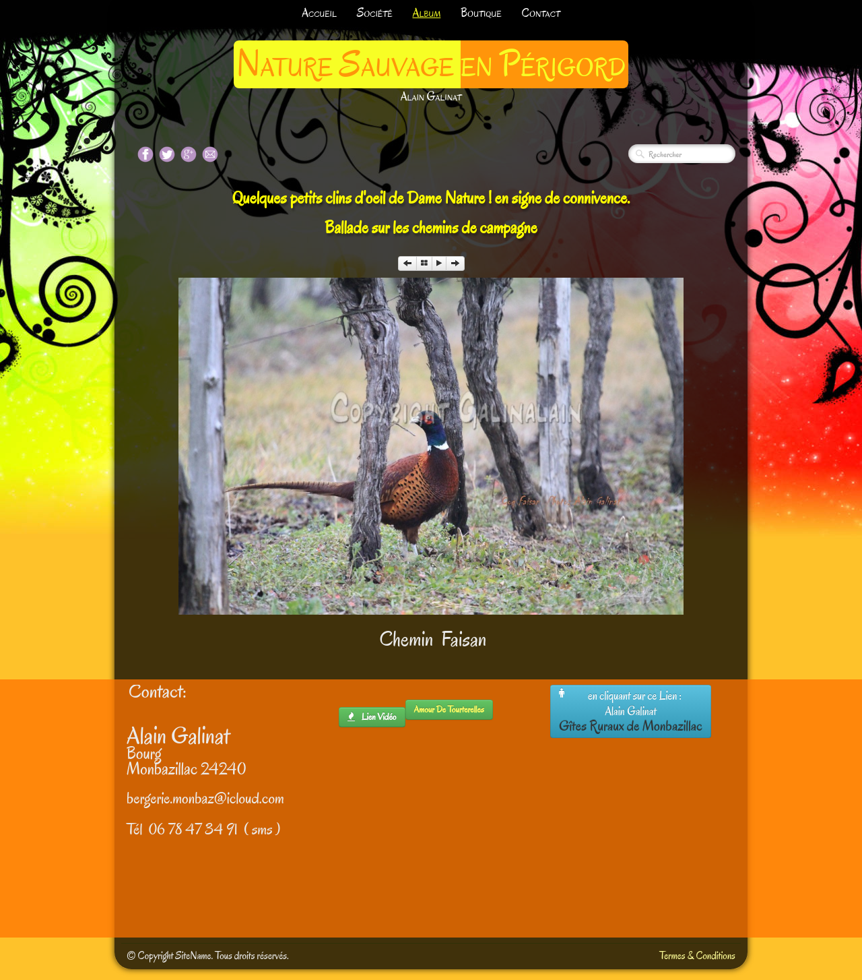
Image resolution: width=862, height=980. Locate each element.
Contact (541, 13)
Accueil (319, 13)
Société (375, 13)
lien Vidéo (372, 716)
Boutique (481, 13)
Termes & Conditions (697, 955)
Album (427, 13)
